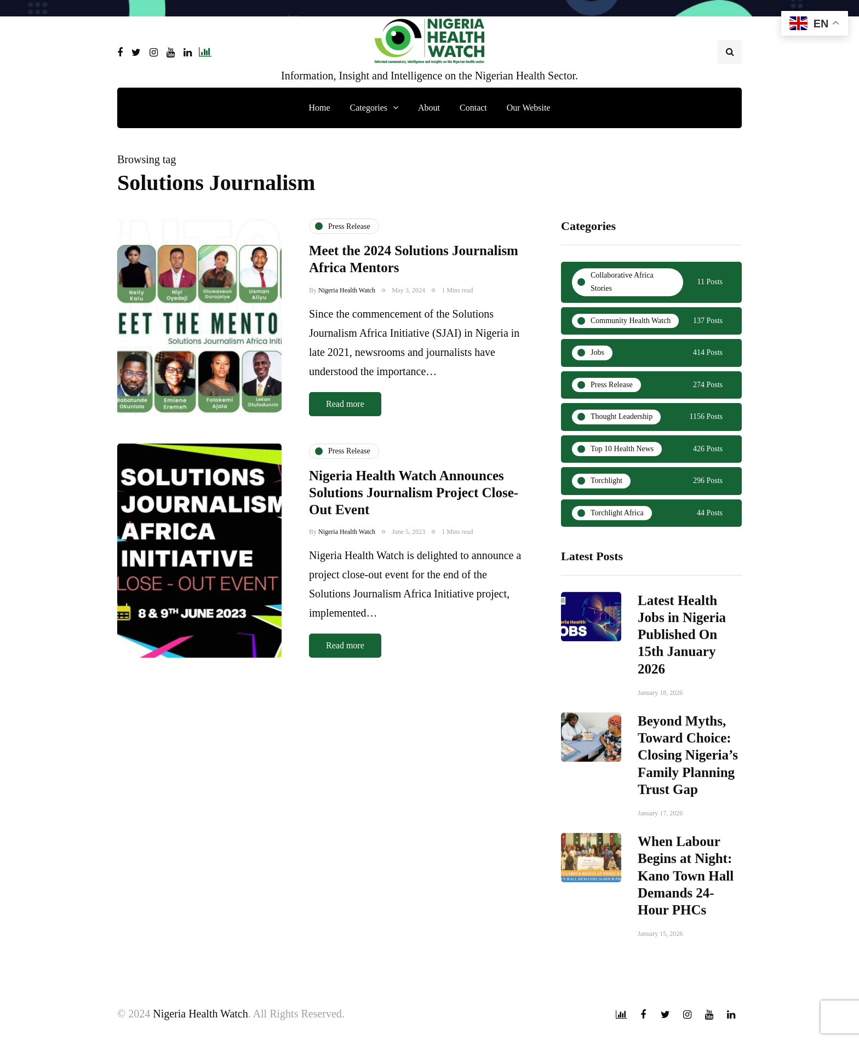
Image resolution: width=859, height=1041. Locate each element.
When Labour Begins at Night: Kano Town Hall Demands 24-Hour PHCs (686, 881)
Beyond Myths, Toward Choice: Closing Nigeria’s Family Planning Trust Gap (688, 760)
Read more (345, 404)
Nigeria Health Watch (346, 290)
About (429, 107)
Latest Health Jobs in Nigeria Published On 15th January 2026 (682, 639)
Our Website (529, 107)
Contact (473, 107)
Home (319, 107)
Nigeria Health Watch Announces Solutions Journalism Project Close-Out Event (413, 503)
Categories (368, 107)
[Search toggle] (730, 52)
